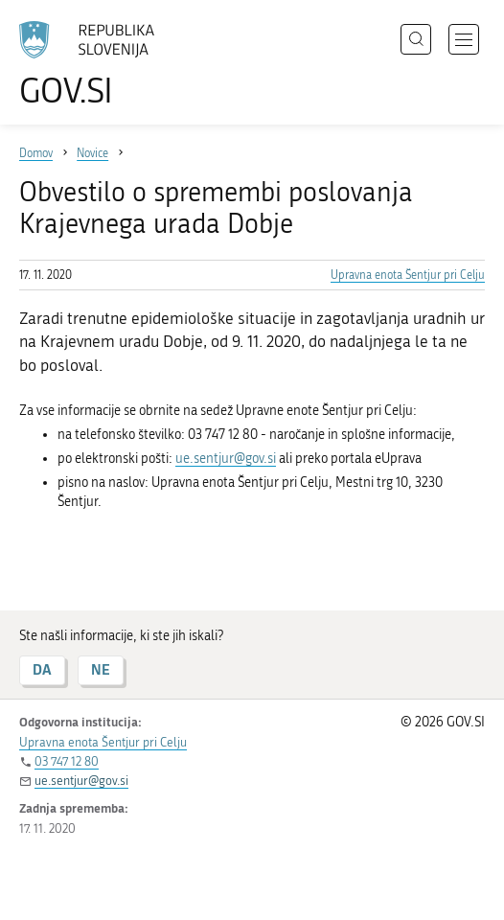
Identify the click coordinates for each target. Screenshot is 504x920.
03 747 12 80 (66, 761)
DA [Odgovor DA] (42, 669)
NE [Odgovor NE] (100, 669)
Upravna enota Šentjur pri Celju (408, 275)
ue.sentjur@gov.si (225, 458)
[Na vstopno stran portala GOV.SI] (95, 64)
